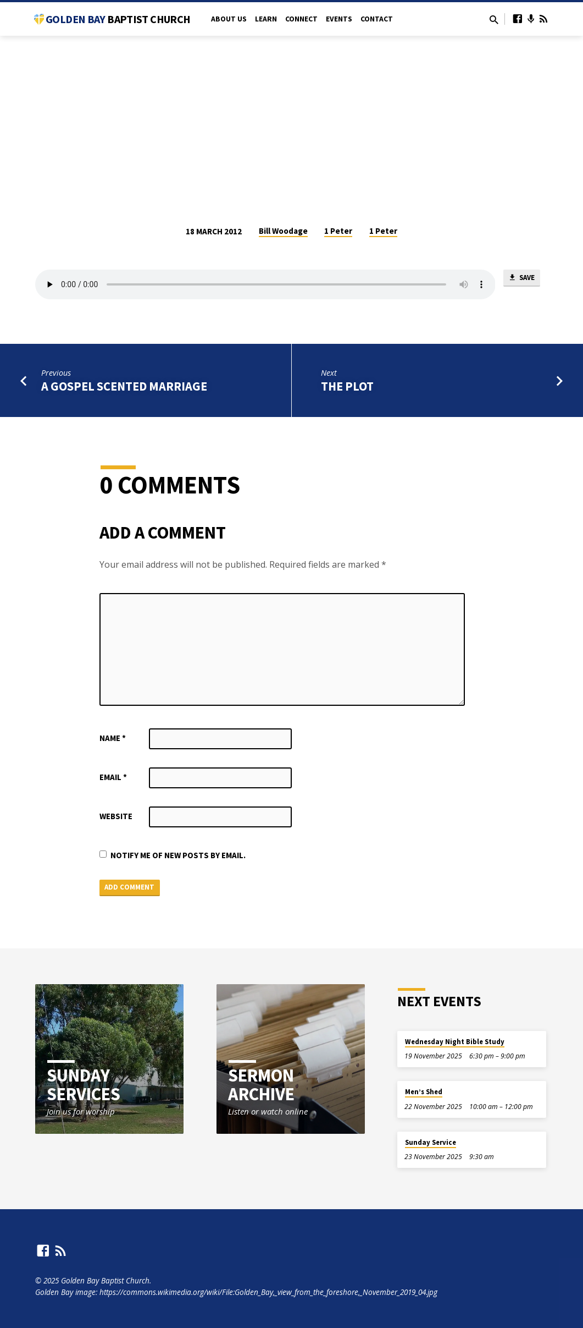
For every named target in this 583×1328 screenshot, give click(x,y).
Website (115, 816)
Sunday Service (430, 1142)
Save (521, 279)
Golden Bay (118, 19)
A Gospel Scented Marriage (124, 386)
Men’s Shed (423, 1092)
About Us (229, 19)
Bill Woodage (283, 231)
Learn (266, 19)
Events (339, 19)
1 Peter (338, 231)
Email (113, 777)
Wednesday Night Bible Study (454, 1041)
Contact (376, 19)
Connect (301, 19)
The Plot (347, 386)
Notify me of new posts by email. (178, 855)
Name (112, 738)
